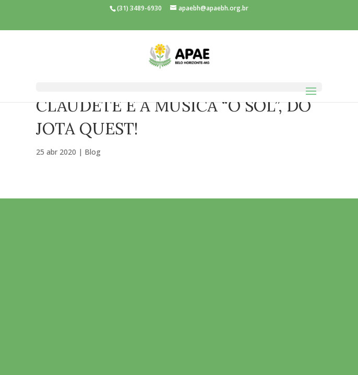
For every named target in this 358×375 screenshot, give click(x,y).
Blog (93, 152)
